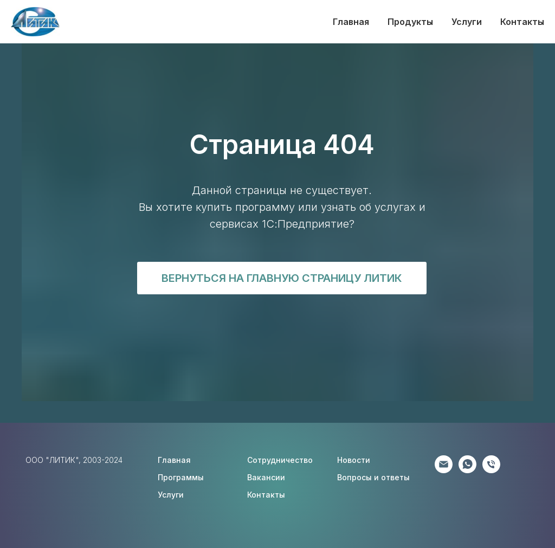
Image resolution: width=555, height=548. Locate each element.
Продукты (410, 21)
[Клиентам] (467, 470)
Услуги (466, 21)
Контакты (522, 21)
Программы (181, 477)
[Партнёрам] (444, 470)
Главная (351, 21)
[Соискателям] (491, 470)
